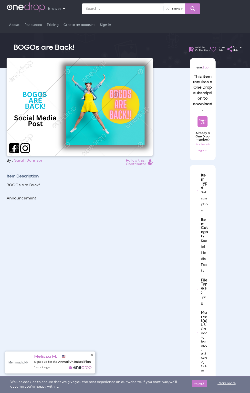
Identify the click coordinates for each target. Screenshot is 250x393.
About (14, 25)
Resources (33, 25)
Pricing (53, 25)
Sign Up (202, 121)
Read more (227, 383)
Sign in (105, 25)
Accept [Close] (199, 383)
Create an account (79, 25)
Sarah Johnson (28, 161)
